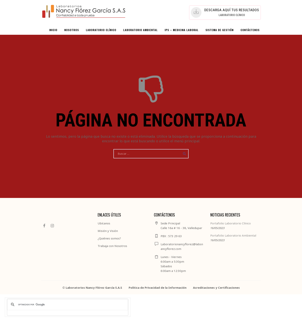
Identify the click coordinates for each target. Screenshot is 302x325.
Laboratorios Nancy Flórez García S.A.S (94, 287)
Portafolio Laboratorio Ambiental (233, 235)
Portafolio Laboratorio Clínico (230, 223)
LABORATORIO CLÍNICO (101, 30)
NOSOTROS (71, 30)
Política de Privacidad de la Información (157, 287)
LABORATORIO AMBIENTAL (140, 30)
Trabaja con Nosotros (112, 246)
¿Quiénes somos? (109, 238)
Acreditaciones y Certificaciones (216, 287)
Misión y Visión (108, 231)
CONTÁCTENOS (250, 30)
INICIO (53, 30)
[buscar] (67, 304)
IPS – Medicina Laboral (182, 30)
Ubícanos (104, 223)
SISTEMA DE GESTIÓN (220, 30)
